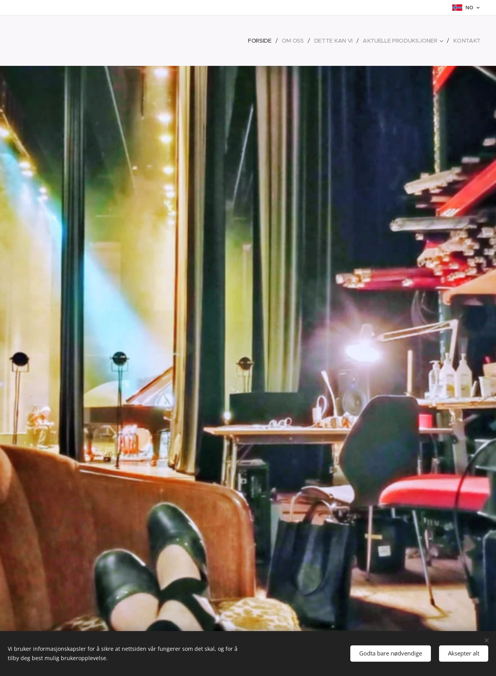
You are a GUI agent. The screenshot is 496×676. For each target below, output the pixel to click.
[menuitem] (264, 40)
